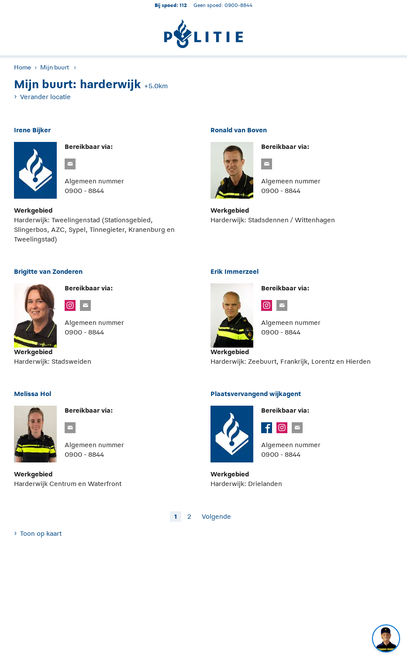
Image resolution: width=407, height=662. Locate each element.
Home (22, 67)
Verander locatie (45, 97)
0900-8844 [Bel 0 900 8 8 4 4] (238, 5)
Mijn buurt (54, 67)
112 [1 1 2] (183, 5)
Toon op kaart (41, 533)
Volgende (216, 516)
